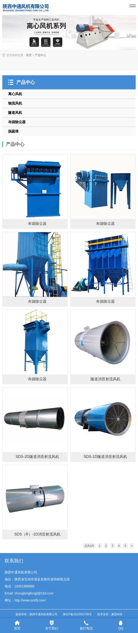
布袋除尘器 (17, 122)
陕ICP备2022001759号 (77, 614)
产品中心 (40, 55)
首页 (29, 55)
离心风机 (15, 94)
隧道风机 (15, 113)
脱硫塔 (13, 131)
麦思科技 (116, 614)
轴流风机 (15, 103)
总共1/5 (89, 545)
